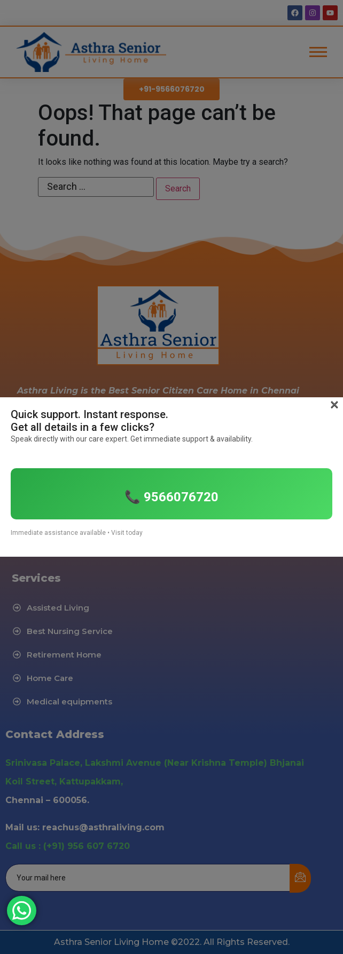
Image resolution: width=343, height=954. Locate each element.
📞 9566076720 (171, 497)
